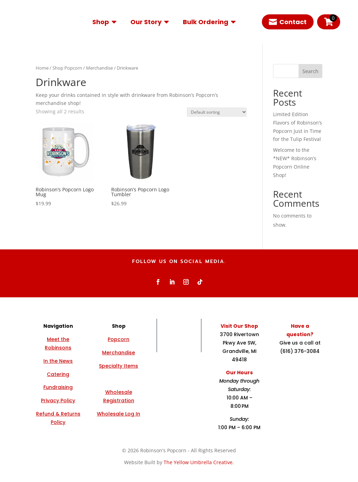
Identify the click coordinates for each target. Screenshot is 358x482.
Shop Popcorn (67, 68)
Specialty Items (118, 365)
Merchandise (99, 68)
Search (310, 71)
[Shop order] (217, 112)
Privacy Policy (58, 400)
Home (42, 68)
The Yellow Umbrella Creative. (199, 462)
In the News (58, 360)
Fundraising (58, 387)
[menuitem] (104, 22)
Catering (58, 374)
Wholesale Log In (118, 413)
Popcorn (118, 339)
